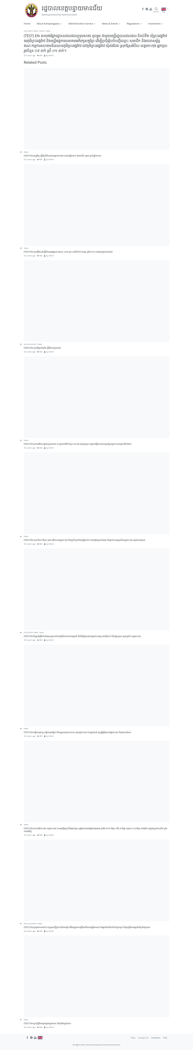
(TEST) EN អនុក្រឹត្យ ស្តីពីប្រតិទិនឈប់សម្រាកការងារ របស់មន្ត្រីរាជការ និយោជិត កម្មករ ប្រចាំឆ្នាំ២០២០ (63, 155)
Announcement (30, 344)
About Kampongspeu (48, 23)
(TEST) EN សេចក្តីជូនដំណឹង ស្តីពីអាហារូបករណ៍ (42, 347)
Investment (154, 23)
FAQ (165, 1038)
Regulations (133, 23)
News (48, 31)
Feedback (155, 1038)
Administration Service (80, 23)
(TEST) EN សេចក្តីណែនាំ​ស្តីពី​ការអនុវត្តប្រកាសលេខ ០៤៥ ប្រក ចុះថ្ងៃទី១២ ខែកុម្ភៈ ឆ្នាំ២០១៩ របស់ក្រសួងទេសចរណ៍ (68, 251)
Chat (133, 1038)
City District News (31, 31)
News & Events (110, 23)
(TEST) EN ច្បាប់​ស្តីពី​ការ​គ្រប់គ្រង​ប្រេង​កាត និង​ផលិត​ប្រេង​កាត (47, 1023)
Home (27, 23)
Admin (51, 55)
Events (42, 31)
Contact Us (143, 1038)
